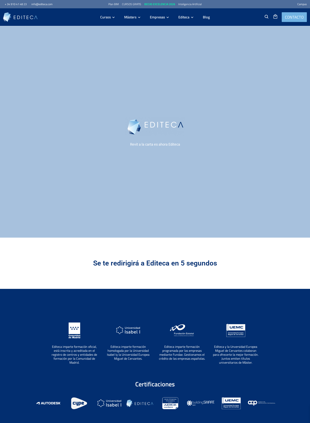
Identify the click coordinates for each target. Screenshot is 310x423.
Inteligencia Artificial (190, 4)
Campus (302, 4)
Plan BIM (113, 4)
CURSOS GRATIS (131, 4)
